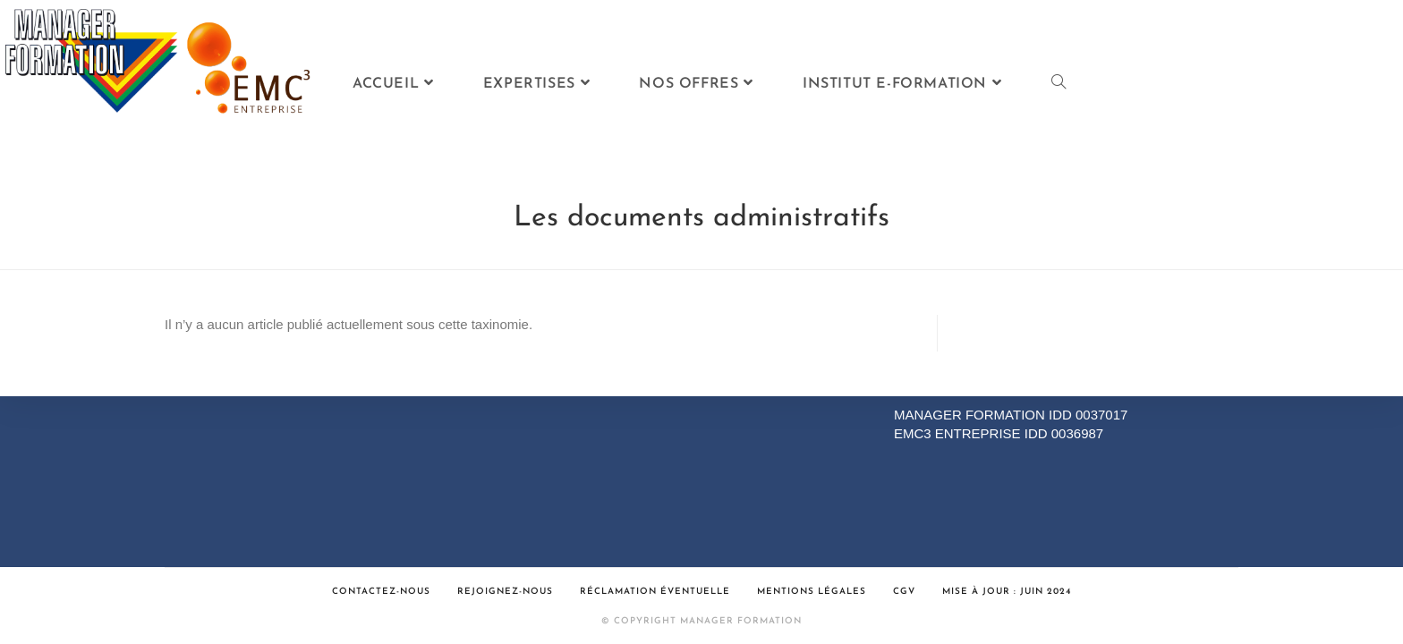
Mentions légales (811, 592)
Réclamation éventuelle (655, 592)
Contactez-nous (381, 592)
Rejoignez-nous (505, 592)
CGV (904, 592)
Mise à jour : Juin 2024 (1006, 592)
